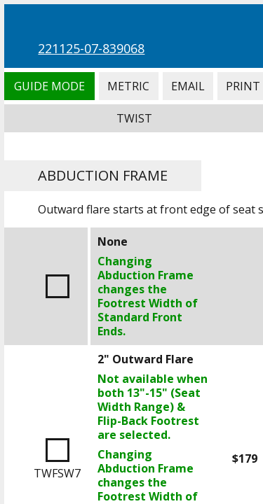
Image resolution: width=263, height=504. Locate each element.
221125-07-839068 (91, 48)
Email (188, 86)
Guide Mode (49, 86)
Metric (129, 86)
